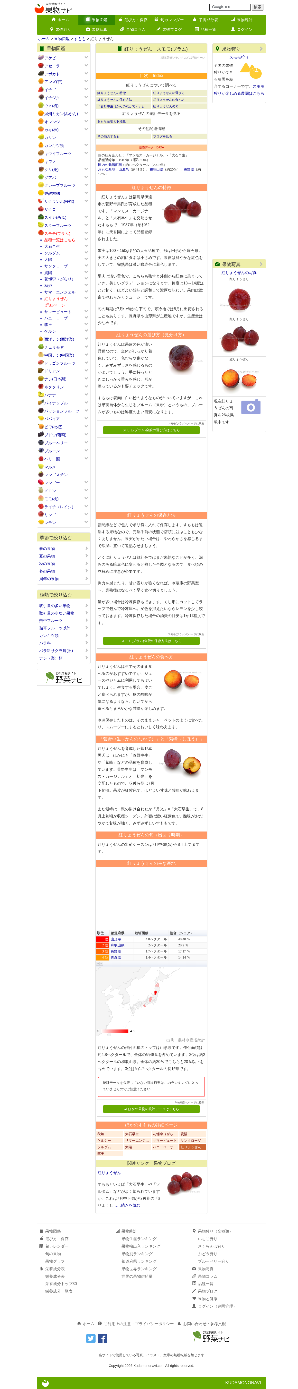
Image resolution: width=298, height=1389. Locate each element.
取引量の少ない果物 (63, 613)
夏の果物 (63, 556)
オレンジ (52, 122)
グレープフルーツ (59, 185)
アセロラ (52, 66)
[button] (98, 964)
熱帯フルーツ (63, 620)
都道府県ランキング (139, 1261)
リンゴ (50, 515)
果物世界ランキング (139, 1269)
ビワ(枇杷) (53, 427)
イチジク (52, 98)
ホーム (60, 20)
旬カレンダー (169, 20)
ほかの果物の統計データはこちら (151, 1109)
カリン (50, 138)
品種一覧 (205, 29)
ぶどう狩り (207, 1254)
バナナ (50, 395)
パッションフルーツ (61, 411)
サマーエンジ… (137, 1140)
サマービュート (58, 312)
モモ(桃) (51, 499)
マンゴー (52, 483)
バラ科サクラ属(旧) (63, 650)
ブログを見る (162, 136)
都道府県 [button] (117, 933)
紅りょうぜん (56, 299)
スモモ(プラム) (57, 234)
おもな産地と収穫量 (111, 121)
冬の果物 (63, 571)
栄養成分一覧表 (59, 1291)
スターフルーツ (58, 225)
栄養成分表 (205, 20)
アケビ (50, 58)
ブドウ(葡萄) (55, 435)
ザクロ (50, 209)
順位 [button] (100, 933)
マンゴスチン (56, 475)
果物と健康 (204, 1299)
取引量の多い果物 (63, 605)
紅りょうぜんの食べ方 (169, 100)
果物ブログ (169, 29)
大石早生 (52, 246)
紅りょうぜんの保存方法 (114, 100)
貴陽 (48, 273)
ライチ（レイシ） (59, 507)
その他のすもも (108, 136)
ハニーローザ (56, 318)
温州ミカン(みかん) (61, 114)
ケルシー (52, 331)
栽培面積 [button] (141, 933)
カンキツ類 (54, 146)
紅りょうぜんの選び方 (169, 93)
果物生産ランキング (139, 1239)
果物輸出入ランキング (140, 1246)
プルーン (52, 451)
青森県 (116, 957)
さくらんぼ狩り (211, 1246)
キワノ (50, 162)
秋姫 (48, 285)
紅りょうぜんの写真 (239, 273)
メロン (50, 491)
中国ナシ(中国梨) (59, 355)
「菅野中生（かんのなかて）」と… (122, 106)
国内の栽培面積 (110, 165)
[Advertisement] (149, 473)
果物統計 (241, 20)
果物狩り (60, 29)
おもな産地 (106, 169)
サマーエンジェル (59, 292)
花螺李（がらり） (59, 279)
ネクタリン (54, 387)
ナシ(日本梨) (55, 379)
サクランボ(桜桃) (59, 201)
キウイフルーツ (58, 154)
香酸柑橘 (52, 193)
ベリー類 (52, 459)
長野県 (189, 169)
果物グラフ (55, 1261)
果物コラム (133, 29)
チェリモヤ (54, 347)
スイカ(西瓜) (55, 217)
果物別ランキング (137, 1254)
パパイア (52, 419)
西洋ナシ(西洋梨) (59, 339)
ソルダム (52, 253)
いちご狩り (207, 1239)
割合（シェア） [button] (182, 933)
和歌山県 (156, 169)
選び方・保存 (133, 20)
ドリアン (52, 371)
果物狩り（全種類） (212, 1231)
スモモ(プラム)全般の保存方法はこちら (151, 641)
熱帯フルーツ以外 (63, 628)
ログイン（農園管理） (214, 1306)
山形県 (124, 169)
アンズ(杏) (53, 82)
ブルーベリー (56, 443)
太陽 (48, 259)
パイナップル (56, 403)
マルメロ (52, 467)
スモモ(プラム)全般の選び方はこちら (151, 430)
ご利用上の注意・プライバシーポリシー (136, 1324)
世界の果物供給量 (137, 1276)
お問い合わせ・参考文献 (201, 1324)
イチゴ (50, 90)
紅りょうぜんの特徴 (111, 93)
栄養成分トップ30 (61, 1284)
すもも (80, 39)
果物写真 (96, 29)
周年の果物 (63, 578)
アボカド (52, 74)
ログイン (241, 29)
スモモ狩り (239, 57)
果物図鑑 (96, 20)
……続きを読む (126, 1205)
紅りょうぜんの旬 (165, 106)
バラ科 (63, 643)
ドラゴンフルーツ (59, 363)
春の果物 (63, 548)
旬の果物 (53, 1254)
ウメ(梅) (51, 106)
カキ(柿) (51, 130)
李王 (48, 325)
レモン (50, 523)
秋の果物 (63, 563)
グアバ (50, 178)
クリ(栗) (51, 170)
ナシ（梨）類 (63, 658)
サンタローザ (56, 266)
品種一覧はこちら (59, 240)
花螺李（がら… (165, 1134)
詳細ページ (55, 305)
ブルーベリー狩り (213, 1261)
